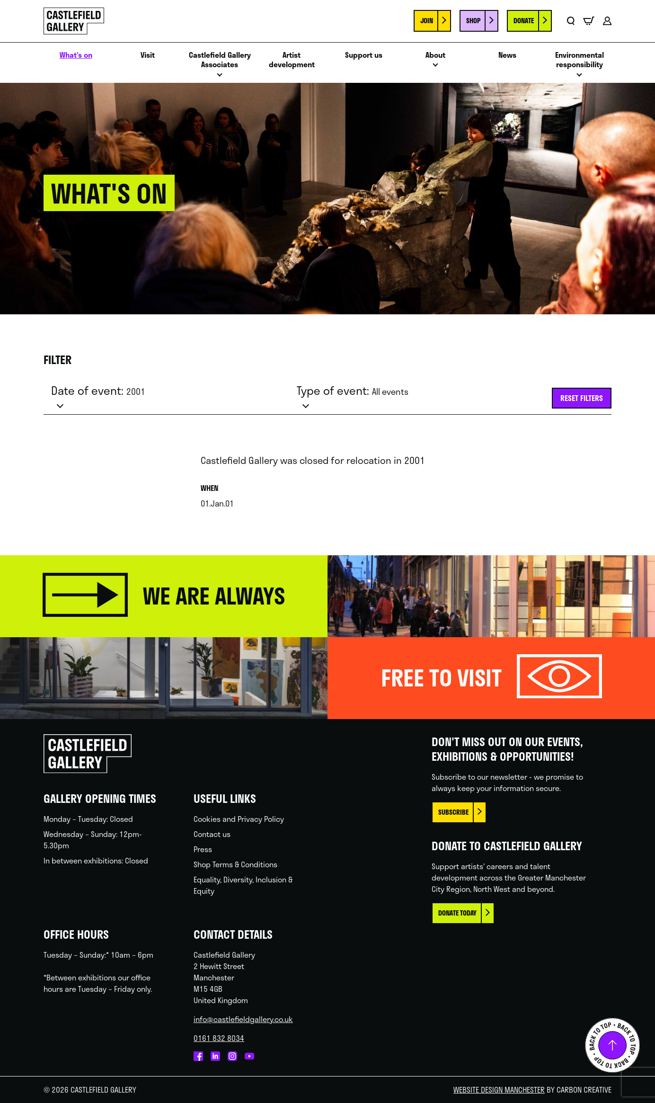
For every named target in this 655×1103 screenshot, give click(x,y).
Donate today (457, 913)
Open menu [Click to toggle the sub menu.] (219, 77)
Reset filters (581, 398)
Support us (363, 55)
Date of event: (98, 390)
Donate (523, 21)
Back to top (612, 1045)
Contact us (212, 834)
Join (426, 21)
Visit (148, 55)
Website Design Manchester (499, 1089)
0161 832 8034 (219, 1038)
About (435, 55)
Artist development (292, 60)
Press (203, 849)
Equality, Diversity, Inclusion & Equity (243, 885)
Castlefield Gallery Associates (220, 60)
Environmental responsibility (579, 60)
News (507, 55)
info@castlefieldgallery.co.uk (243, 1019)
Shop (473, 21)
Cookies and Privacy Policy (239, 819)
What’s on (76, 55)
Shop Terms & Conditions (235, 864)
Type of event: (352, 390)
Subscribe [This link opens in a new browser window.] (453, 812)
